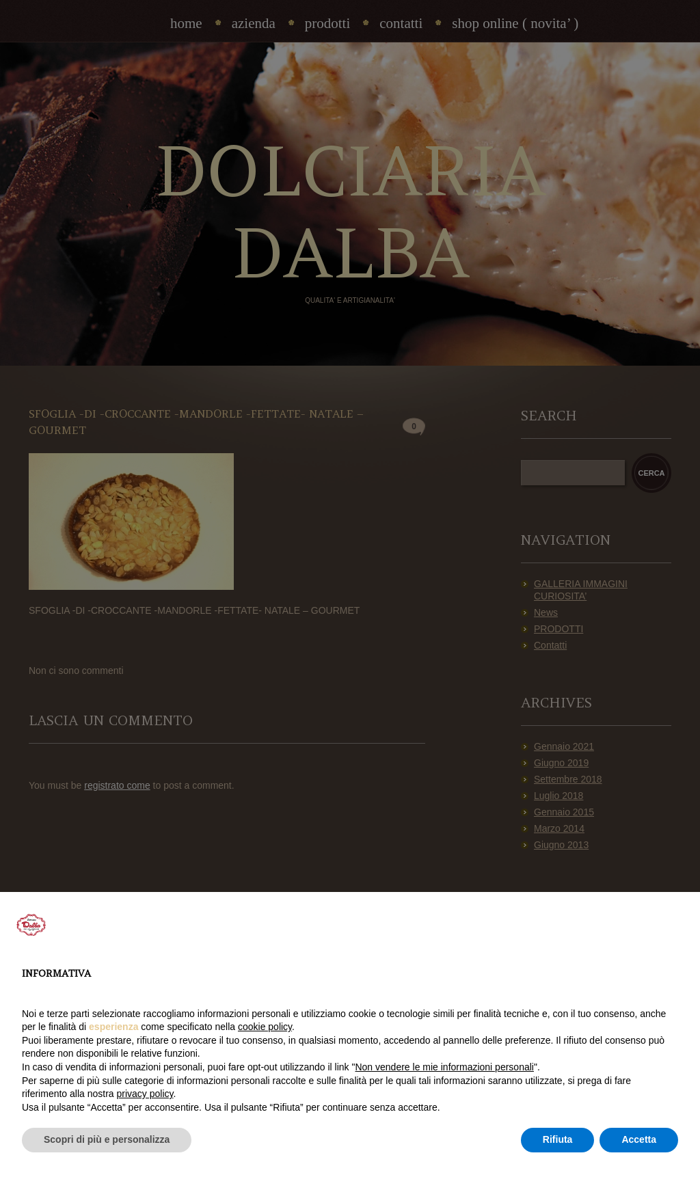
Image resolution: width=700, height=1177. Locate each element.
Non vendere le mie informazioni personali (444, 1066)
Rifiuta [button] (558, 1139)
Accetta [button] (638, 1139)
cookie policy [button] (265, 1026)
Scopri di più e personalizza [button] (107, 1139)
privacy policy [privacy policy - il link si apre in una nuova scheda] (145, 1093)
